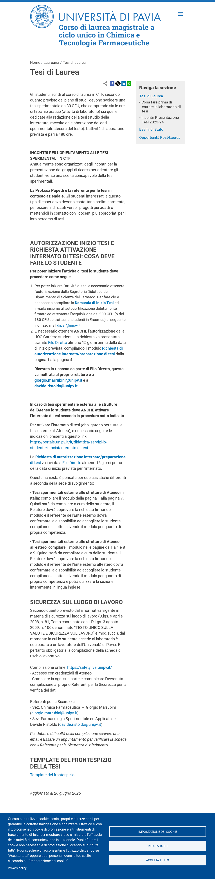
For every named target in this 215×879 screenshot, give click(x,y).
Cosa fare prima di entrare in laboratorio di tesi (161, 106)
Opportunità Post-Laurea (159, 137)
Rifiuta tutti (158, 846)
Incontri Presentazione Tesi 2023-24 (160, 119)
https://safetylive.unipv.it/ (89, 667)
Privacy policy (17, 868)
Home (180, 13)
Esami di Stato (151, 129)
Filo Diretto (57, 342)
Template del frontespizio (52, 774)
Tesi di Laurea (151, 96)
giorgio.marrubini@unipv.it (54, 713)
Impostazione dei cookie (157, 831)
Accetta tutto (157, 860)
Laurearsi (51, 62)
